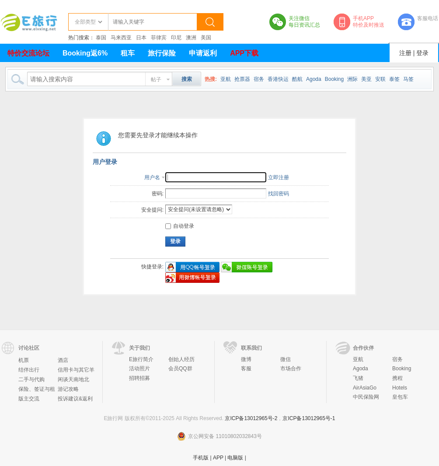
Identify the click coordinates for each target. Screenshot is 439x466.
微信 (285, 359)
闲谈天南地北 (73, 379)
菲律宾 (159, 38)
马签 (408, 79)
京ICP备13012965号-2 (251, 418)
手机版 (201, 458)
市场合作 (290, 368)
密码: (158, 194)
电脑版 (235, 458)
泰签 (394, 79)
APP (218, 458)
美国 (206, 38)
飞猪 (358, 378)
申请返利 (203, 53)
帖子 (156, 80)
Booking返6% (85, 53)
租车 (128, 53)
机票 (23, 360)
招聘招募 (139, 378)
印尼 (176, 38)
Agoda (313, 79)
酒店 (63, 360)
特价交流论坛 (28, 53)
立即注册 (278, 177)
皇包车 (400, 397)
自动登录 (179, 226)
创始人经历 (181, 359)
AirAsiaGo (364, 388)
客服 (246, 368)
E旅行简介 (141, 359)
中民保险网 (366, 397)
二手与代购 (31, 379)
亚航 (225, 79)
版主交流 (28, 399)
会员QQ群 (180, 368)
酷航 (297, 79)
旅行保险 (162, 53)
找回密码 (278, 194)
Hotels (399, 388)
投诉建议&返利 (75, 399)
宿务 (259, 79)
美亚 (366, 79)
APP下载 (244, 53)
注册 (405, 52)
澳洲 (191, 38)
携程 (397, 378)
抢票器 (242, 79)
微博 (246, 359)
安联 (380, 79)
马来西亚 (121, 38)
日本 (141, 38)
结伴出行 (28, 370)
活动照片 (139, 368)
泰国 (101, 38)
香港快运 (278, 79)
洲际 (352, 79)
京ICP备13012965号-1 (308, 418)
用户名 (152, 177)
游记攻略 (68, 389)
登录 (422, 52)
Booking (334, 79)
